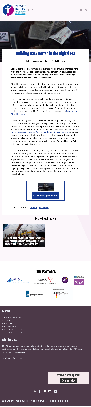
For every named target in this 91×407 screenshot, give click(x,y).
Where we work (38, 401)
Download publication (46, 195)
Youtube (55, 391)
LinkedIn (49, 391)
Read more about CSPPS (12, 358)
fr (86, 10)
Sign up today (68, 381)
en (81, 10)
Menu (29, 10)
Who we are (8, 401)
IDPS (77, 349)
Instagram (44, 391)
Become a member (58, 401)
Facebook (43, 208)
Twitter (33, 208)
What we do (22, 401)
